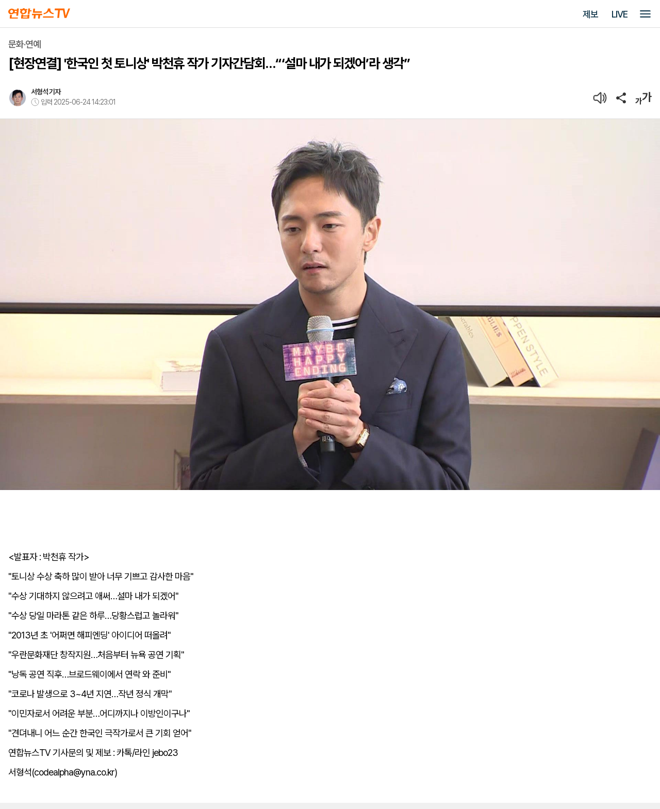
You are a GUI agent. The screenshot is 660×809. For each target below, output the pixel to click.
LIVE (620, 14)
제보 (590, 14)
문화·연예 (24, 44)
